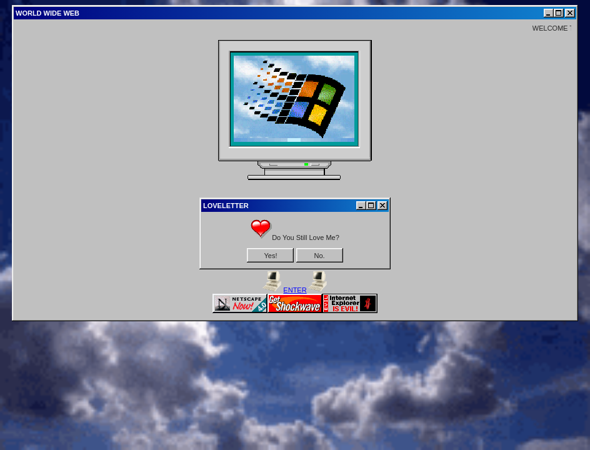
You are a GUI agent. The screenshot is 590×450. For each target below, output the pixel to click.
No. (319, 255)
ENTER (295, 290)
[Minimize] (549, 13)
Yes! (270, 255)
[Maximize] (559, 13)
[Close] (570, 13)
